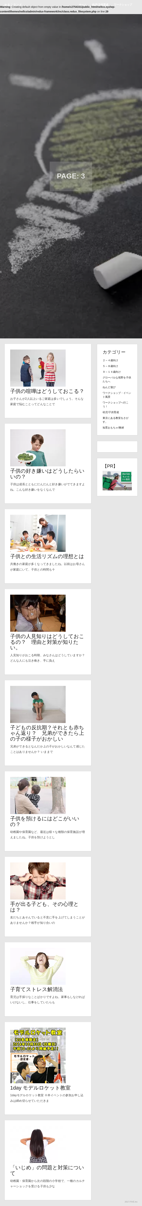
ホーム (83, 4)
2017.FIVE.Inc (131, 1202)
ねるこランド (13, 4)
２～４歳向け (110, 360)
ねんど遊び (109, 387)
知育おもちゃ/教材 (113, 427)
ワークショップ (123, 4)
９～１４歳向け (112, 371)
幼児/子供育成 (100, 4)
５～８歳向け (110, 366)
